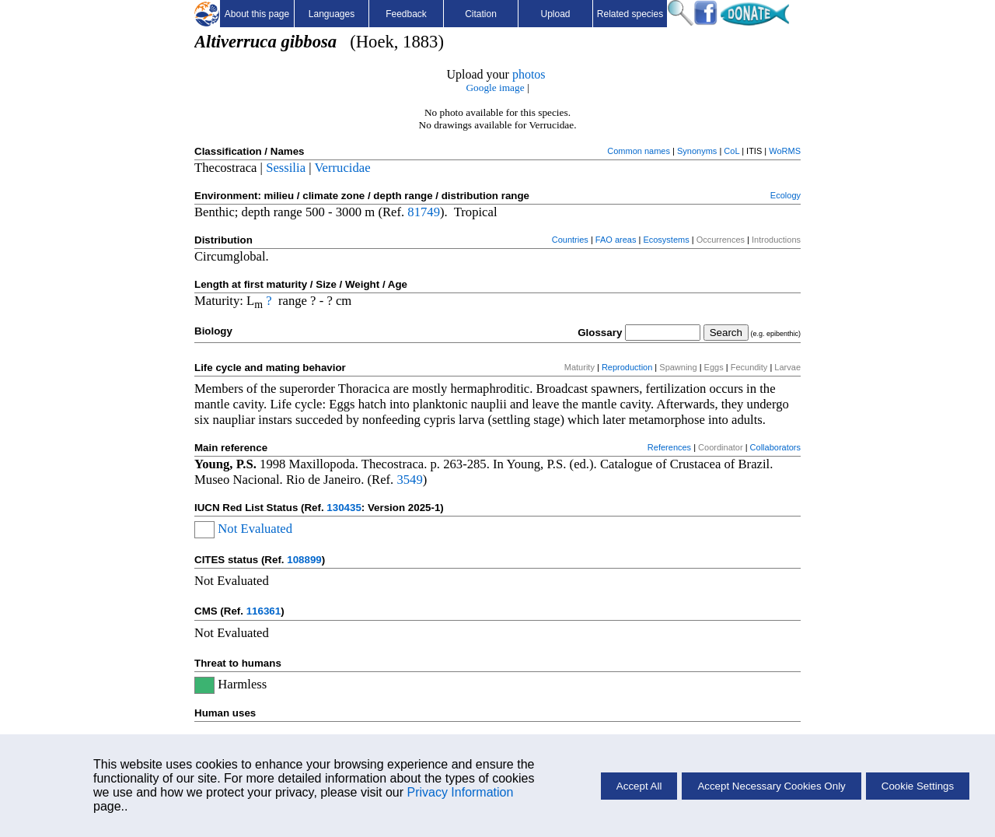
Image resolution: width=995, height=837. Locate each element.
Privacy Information (460, 792)
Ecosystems (666, 239)
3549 (409, 479)
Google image (495, 87)
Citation (481, 14)
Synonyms (697, 151)
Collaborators (775, 447)
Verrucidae (342, 167)
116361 (263, 611)
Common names (638, 151)
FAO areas (616, 239)
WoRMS (785, 151)
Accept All (639, 786)
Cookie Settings (918, 786)
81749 (423, 212)
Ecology (785, 195)
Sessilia (285, 167)
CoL (731, 151)
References (669, 447)
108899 (304, 560)
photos (529, 74)
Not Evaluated (255, 528)
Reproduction (627, 367)
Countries (570, 239)
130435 (343, 507)
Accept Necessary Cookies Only (771, 786)
